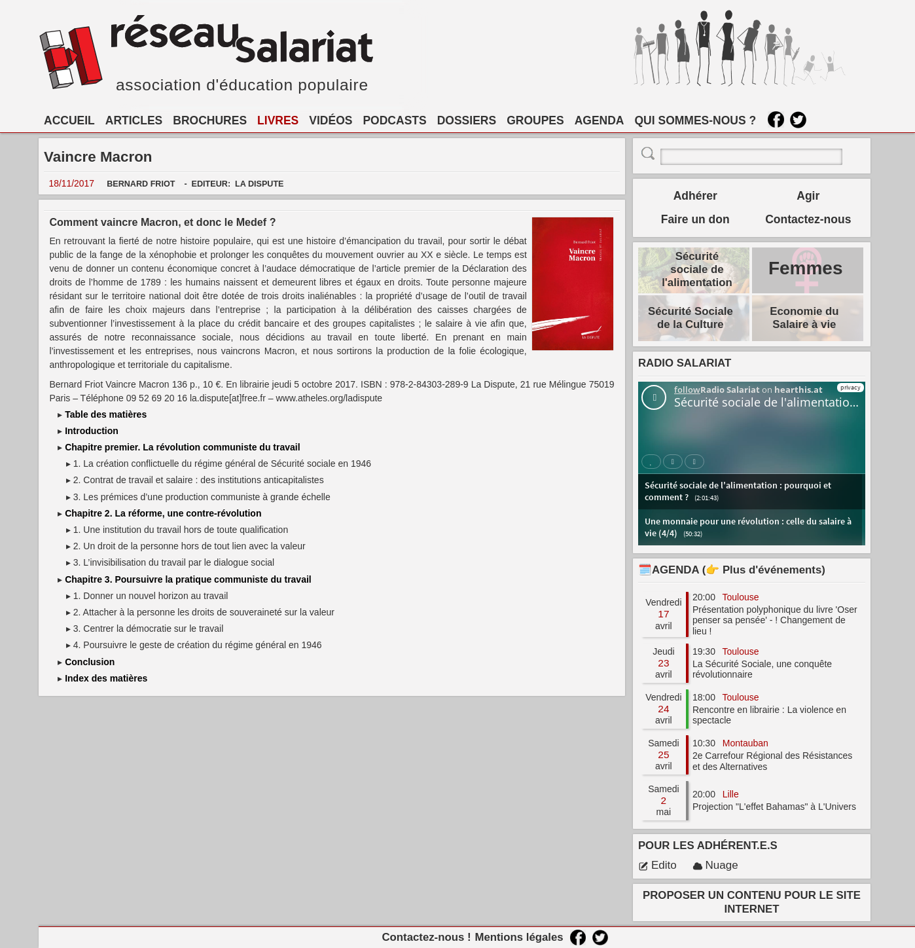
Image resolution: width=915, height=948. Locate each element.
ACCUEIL (69, 120)
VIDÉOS (330, 120)
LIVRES (277, 120)
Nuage (715, 865)
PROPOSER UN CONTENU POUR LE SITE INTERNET (752, 902)
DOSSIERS (466, 120)
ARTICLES (134, 120)
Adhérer (695, 195)
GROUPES (535, 120)
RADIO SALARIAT (684, 363)
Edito (657, 865)
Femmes (805, 268)
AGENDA (599, 120)
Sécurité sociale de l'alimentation (697, 269)
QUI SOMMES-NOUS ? (696, 120)
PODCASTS (394, 120)
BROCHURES (210, 120)
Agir (808, 195)
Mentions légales (519, 937)
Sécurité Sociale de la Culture (690, 318)
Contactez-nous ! (426, 937)
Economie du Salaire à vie (804, 318)
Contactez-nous (808, 219)
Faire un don (695, 219)
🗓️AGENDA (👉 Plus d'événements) (731, 570)
